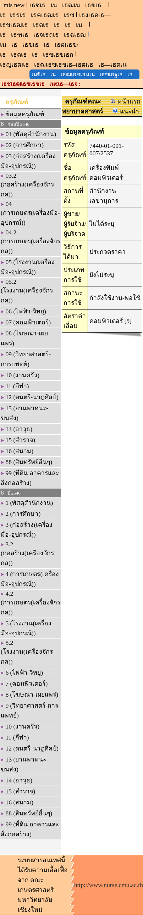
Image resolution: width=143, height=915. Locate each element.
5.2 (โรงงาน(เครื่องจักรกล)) (27, 652)
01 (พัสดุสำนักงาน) (28, 134)
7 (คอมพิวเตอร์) (24, 683)
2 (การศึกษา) (20, 513)
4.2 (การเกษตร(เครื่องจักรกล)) (30, 603)
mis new (14, 5)
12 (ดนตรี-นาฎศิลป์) (30, 397)
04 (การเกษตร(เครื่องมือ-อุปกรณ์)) (30, 213)
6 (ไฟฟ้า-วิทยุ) (22, 672)
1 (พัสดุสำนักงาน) (27, 502)
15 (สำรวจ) (18, 439)
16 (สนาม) (17, 450)
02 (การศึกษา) (22, 145)
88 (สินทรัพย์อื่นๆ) (26, 461)
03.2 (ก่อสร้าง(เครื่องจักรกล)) (27, 185)
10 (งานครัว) (20, 375)
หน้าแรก (125, 101)
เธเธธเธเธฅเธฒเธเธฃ (37, 14)
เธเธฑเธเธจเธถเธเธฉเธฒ (43, 34)
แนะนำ (125, 111)
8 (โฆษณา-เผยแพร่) (29, 694)
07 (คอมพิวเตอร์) (26, 322)
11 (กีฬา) (15, 386)
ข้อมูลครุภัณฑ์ (22, 114)
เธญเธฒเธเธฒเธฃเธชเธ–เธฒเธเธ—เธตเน (66, 64)
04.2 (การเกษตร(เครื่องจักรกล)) (30, 242)
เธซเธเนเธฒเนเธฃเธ (67, 5)
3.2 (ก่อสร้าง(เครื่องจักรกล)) (27, 554)
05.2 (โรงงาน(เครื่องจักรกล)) (27, 291)
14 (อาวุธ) (16, 429)
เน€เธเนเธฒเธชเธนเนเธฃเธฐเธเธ (84, 74)
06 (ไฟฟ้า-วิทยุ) (23, 311)
